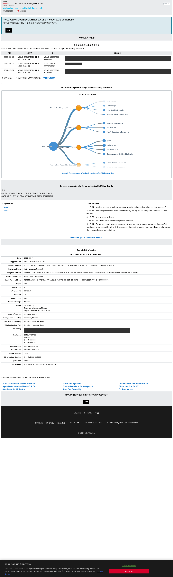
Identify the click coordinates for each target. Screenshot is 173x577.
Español (88, 413)
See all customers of (88, 173)
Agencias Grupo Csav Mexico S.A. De (19, 386)
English (77, 413)
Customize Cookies (93, 423)
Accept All (128, 572)
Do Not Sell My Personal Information (122, 423)
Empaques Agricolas (72, 383)
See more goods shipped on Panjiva (86, 237)
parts (6, 211)
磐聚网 (8, 3)
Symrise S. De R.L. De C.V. (14, 389)
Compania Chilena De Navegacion (78, 386)
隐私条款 (61, 423)
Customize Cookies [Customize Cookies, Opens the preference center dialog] (129, 566)
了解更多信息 (49, 78)
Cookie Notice (75, 423)
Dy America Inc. (126, 389)
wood (6, 207)
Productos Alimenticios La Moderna (19, 383)
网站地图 (50, 423)
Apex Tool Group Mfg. (72, 389)
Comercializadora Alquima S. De (133, 383)
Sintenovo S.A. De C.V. (129, 386)
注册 (8, 30)
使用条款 (39, 423)
